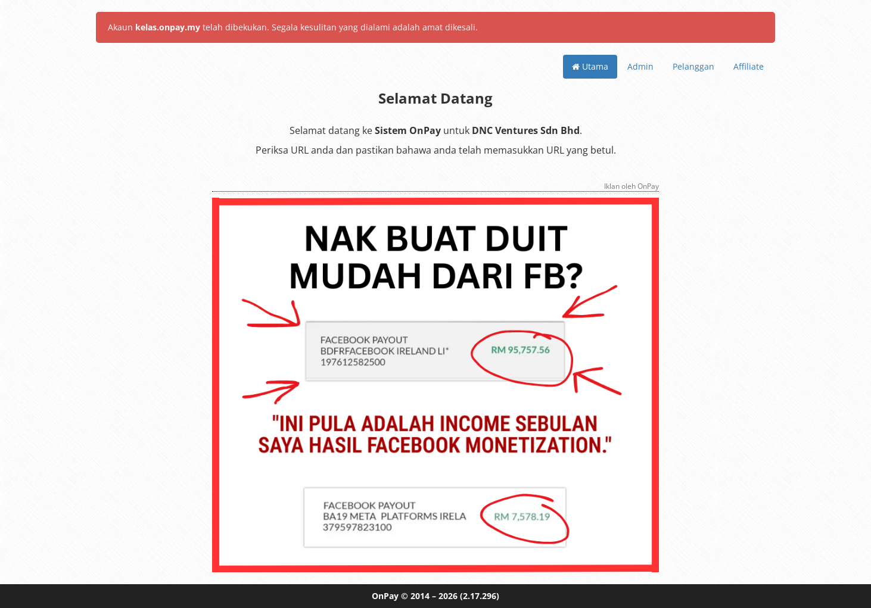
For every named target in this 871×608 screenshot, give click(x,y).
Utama (590, 66)
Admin (640, 66)
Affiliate (748, 66)
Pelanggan (693, 66)
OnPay (385, 595)
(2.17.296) (479, 595)
